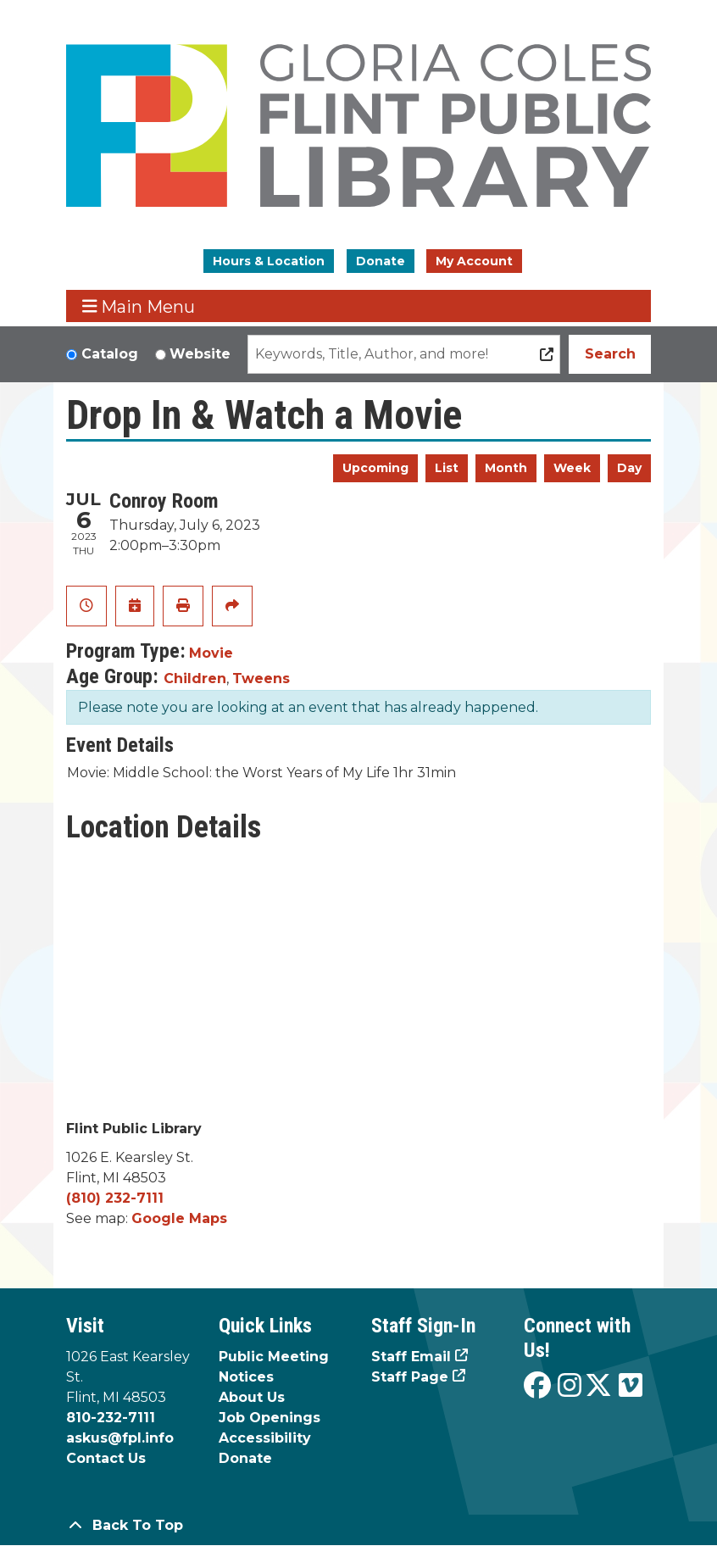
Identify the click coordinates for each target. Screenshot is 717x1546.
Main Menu (139, 306)
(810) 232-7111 (115, 1198)
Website (200, 354)
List (447, 467)
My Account (474, 261)
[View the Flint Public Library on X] (598, 1386)
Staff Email (411, 1357)
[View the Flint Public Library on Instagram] (569, 1386)
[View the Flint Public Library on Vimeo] (630, 1386)
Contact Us (106, 1458)
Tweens (261, 678)
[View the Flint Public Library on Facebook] (537, 1386)
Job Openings (269, 1418)
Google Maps (179, 1218)
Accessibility (265, 1438)
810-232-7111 (110, 1418)
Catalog (109, 354)
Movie (211, 653)
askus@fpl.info (120, 1438)
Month (506, 467)
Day (629, 467)
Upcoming (375, 467)
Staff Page (409, 1377)
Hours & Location (269, 261)
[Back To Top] (358, 1526)
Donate (380, 261)
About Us (252, 1397)
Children (195, 678)
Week (572, 467)
